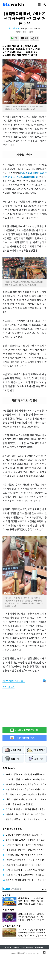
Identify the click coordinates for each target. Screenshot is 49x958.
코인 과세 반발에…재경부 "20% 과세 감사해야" (27, 789)
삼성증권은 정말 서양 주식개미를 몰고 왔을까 (26, 809)
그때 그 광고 (8, 910)
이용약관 (16, 947)
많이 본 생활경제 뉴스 (12, 828)
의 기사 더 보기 (13, 680)
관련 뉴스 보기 (8, 687)
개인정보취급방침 (27, 947)
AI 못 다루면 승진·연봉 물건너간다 (21, 804)
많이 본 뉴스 (8, 768)
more (44, 889)
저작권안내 (39, 947)
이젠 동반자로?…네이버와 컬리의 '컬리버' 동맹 (26, 854)
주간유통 (6, 894)
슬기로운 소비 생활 (11, 925)
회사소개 (8, 947)
